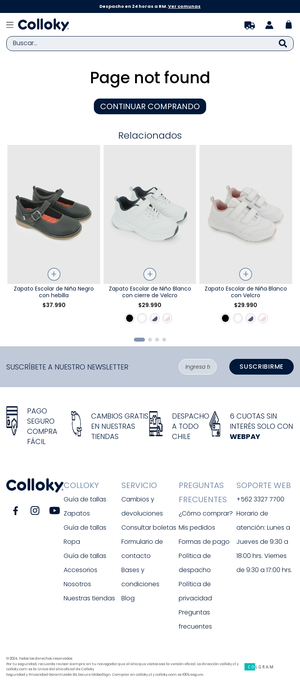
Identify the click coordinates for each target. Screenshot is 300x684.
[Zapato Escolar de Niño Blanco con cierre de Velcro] (150, 237)
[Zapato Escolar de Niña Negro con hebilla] (53, 237)
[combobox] (150, 43)
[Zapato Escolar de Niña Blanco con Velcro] (245, 237)
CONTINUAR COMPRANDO (150, 106)
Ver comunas (184, 6)
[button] (139, 340)
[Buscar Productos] (283, 44)
